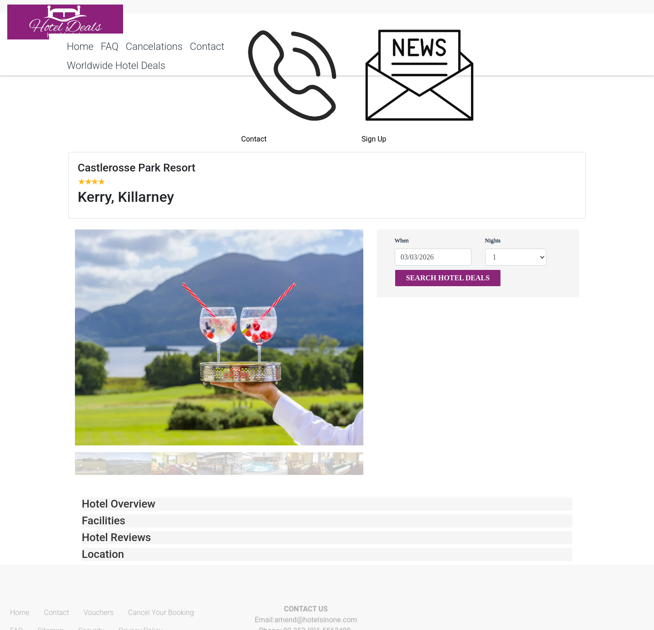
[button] (327, 504)
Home (80, 46)
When (402, 240)
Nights (493, 240)
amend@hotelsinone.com (315, 619)
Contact (207, 46)
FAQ (110, 46)
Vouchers (99, 612)
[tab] (327, 504)
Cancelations (154, 46)
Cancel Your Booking (161, 612)
